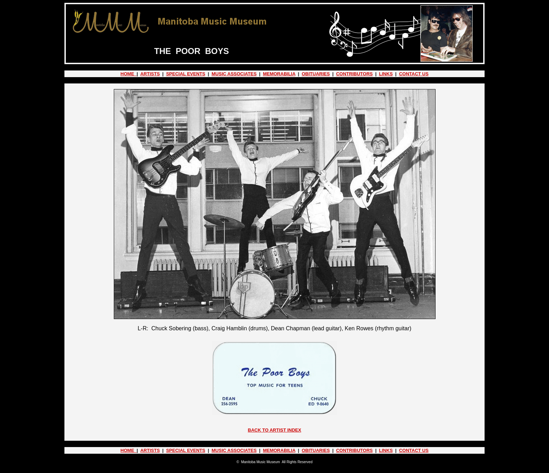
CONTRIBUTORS (354, 73)
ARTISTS (150, 73)
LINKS (386, 73)
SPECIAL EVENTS (185, 73)
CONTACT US (414, 73)
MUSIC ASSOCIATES (234, 73)
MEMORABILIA (279, 73)
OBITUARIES (316, 73)
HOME (128, 73)
